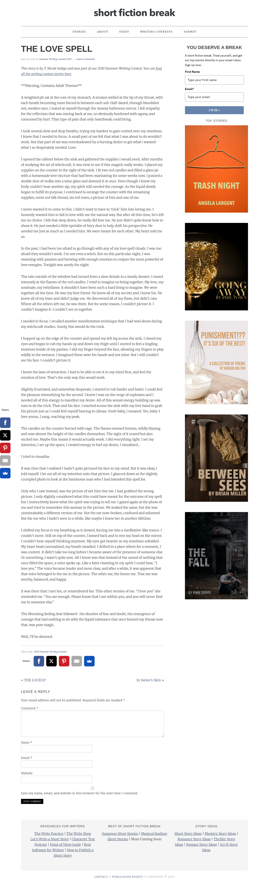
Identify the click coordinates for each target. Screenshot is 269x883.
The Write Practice (48, 833)
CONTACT (101, 876)
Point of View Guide (65, 844)
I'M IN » (214, 110)
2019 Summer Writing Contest (50, 651)
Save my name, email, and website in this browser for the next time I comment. (79, 793)
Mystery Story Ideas (220, 833)
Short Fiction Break (134, 11)
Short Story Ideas (188, 833)
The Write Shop (78, 833)
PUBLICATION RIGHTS (127, 876)
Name (26, 742)
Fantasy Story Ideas (201, 844)
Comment (29, 708)
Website (27, 773)
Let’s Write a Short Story (49, 839)
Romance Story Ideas (194, 839)
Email (26, 758)
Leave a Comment (85, 59)
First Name (192, 72)
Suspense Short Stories (120, 833)
